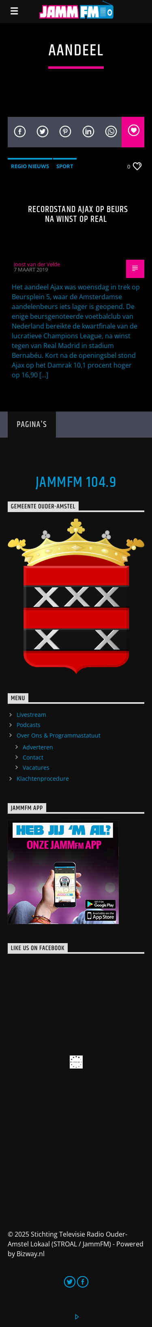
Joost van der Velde (37, 264)
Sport (64, 166)
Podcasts (29, 725)
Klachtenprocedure (43, 778)
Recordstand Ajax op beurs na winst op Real (78, 214)
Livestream (31, 714)
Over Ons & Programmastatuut (59, 735)
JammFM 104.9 (76, 483)
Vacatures (36, 767)
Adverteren (38, 747)
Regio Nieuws (30, 166)
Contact (33, 757)
